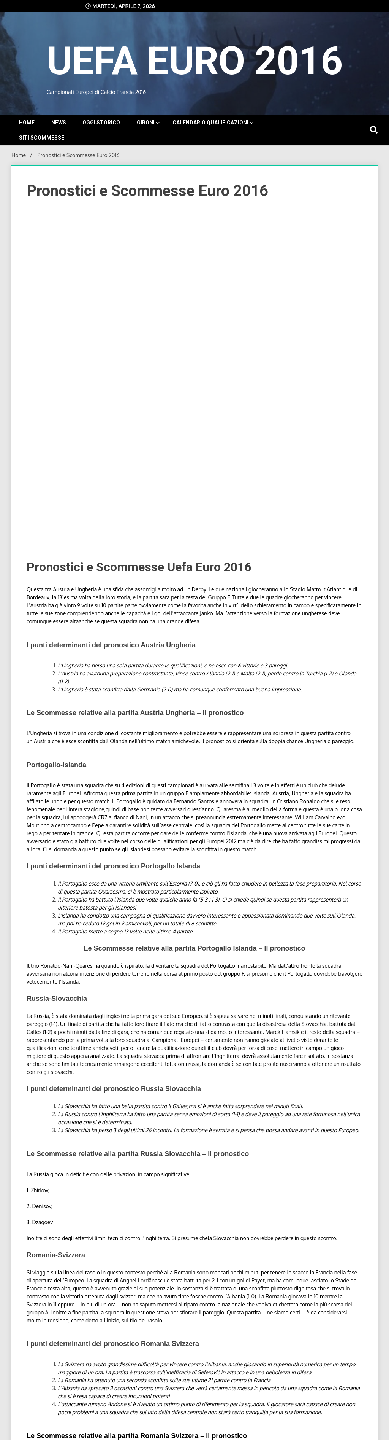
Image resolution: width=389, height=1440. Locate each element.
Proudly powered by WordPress (152, 1430)
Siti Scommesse (41, 138)
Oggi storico (101, 122)
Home (27, 122)
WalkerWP (261, 1430)
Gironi (146, 122)
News (58, 122)
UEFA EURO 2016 (194, 59)
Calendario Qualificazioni (210, 122)
